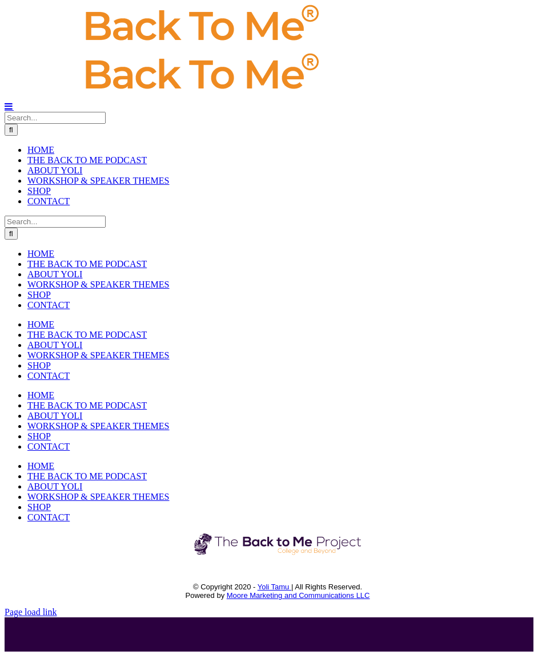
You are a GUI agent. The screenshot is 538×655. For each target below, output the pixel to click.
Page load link (31, 612)
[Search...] (55, 118)
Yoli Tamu (274, 587)
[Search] (11, 130)
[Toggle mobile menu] (9, 106)
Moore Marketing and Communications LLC (298, 595)
